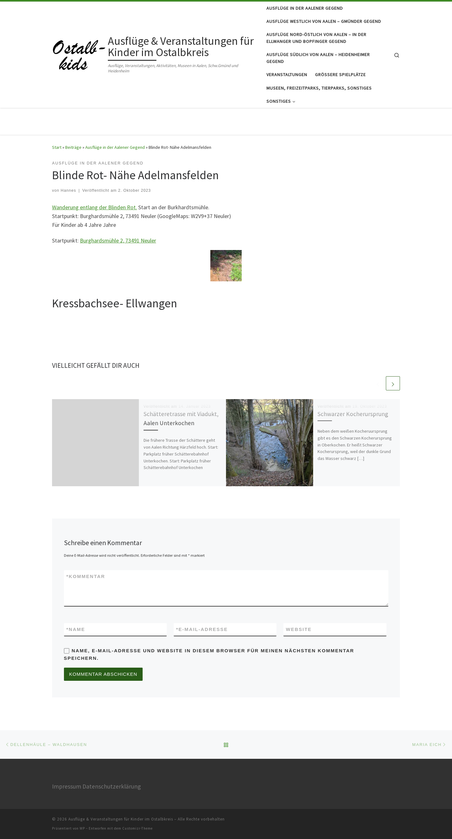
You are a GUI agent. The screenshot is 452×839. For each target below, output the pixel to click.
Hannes (68, 190)
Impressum (66, 786)
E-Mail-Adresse (202, 629)
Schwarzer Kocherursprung (353, 414)
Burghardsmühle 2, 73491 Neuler (118, 240)
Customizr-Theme (137, 828)
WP (82, 828)
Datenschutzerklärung (111, 786)
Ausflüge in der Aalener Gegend (115, 147)
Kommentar (85, 576)
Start (56, 147)
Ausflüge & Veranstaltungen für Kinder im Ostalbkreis (120, 819)
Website (299, 629)
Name (75, 629)
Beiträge (73, 147)
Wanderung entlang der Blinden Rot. (94, 207)
